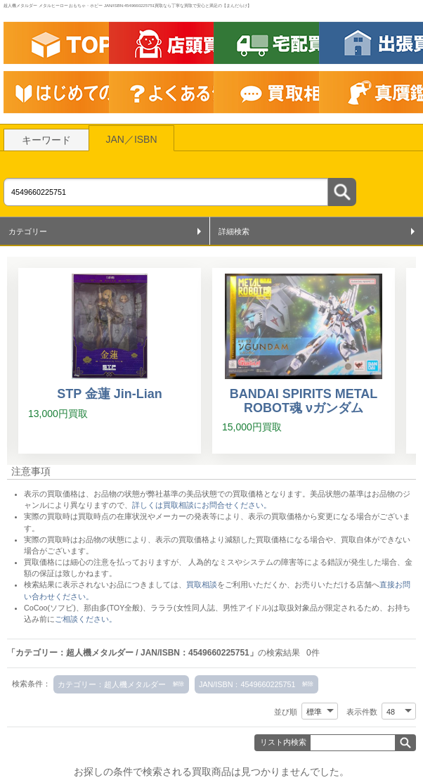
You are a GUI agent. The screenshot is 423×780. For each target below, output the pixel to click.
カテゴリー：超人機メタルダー (112, 684)
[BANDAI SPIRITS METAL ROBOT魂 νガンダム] (303, 361)
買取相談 (201, 584)
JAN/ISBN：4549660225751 (247, 684)
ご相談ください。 (86, 619)
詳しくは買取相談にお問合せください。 (201, 505)
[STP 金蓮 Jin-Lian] (109, 361)
